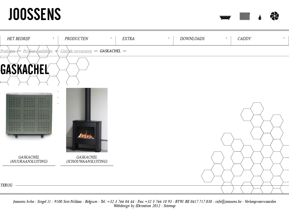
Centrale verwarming (76, 51)
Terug (6, 185)
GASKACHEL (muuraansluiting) (28, 159)
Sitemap (169, 206)
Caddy (244, 38)
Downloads (192, 38)
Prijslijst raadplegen (38, 51)
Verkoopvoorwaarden (260, 201)
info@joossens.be (228, 201)
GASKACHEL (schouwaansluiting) (86, 159)
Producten (76, 38)
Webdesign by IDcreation (132, 206)
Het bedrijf (18, 38)
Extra (128, 38)
